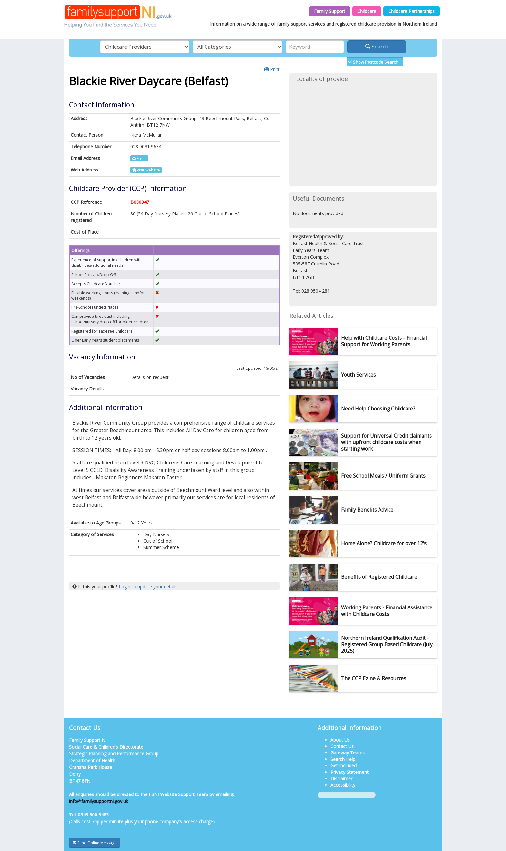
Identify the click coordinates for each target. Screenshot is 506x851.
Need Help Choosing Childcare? (378, 408)
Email (139, 158)
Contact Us (342, 746)
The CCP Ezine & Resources (373, 678)
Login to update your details (148, 587)
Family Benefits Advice (367, 509)
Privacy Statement (349, 772)
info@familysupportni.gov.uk (98, 801)
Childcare (366, 11)
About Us (340, 740)
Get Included (343, 766)
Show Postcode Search (375, 62)
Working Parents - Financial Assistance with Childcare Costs (386, 610)
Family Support (329, 11)
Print (272, 69)
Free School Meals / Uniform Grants (383, 475)
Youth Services (358, 374)
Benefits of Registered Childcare (379, 577)
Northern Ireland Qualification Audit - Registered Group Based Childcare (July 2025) (387, 644)
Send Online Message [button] (94, 843)
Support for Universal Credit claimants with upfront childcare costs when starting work (386, 442)
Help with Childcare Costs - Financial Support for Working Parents (384, 341)
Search (376, 46)
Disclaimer (341, 778)
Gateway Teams (347, 753)
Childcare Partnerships (411, 11)
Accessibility (342, 785)
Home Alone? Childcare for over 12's (384, 543)
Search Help (342, 759)
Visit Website (146, 170)
